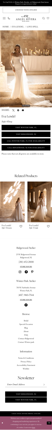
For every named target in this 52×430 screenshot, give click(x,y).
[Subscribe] (44, 384)
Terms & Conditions (26, 358)
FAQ (26, 335)
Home (6, 27)
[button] (4, 18)
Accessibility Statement (26, 365)
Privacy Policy (26, 362)
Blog (26, 328)
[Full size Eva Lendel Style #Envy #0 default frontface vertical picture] (26, 68)
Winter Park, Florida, (22, 2)
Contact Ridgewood (26, 339)
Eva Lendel (18, 27)
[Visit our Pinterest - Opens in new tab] (32, 272)
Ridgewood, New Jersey (41, 2)
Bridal (26, 321)
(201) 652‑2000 (26, 262)
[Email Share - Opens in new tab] (23, 110)
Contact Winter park (26, 342)
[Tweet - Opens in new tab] (13, 110)
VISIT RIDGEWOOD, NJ (26, 134)
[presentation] (12, 202)
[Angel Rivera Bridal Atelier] (26, 18)
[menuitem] (4, 18)
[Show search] (43, 18)
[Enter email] (26, 384)
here (33, 428)
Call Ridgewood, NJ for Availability (26, 148)
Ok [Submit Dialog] (49, 423)
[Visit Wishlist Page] (48, 18)
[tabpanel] (26, 68)
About (26, 332)
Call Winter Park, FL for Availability (26, 141)
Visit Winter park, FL (26, 400)
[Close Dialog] (2, 423)
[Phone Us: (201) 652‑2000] (9, 18)
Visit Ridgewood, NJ (26, 394)
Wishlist (26, 369)
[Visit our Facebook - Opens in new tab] (26, 272)
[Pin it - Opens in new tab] (18, 110)
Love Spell (32, 27)
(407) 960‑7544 (26, 295)
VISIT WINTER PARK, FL (26, 127)
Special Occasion (26, 325)
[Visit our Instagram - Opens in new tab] (20, 272)
